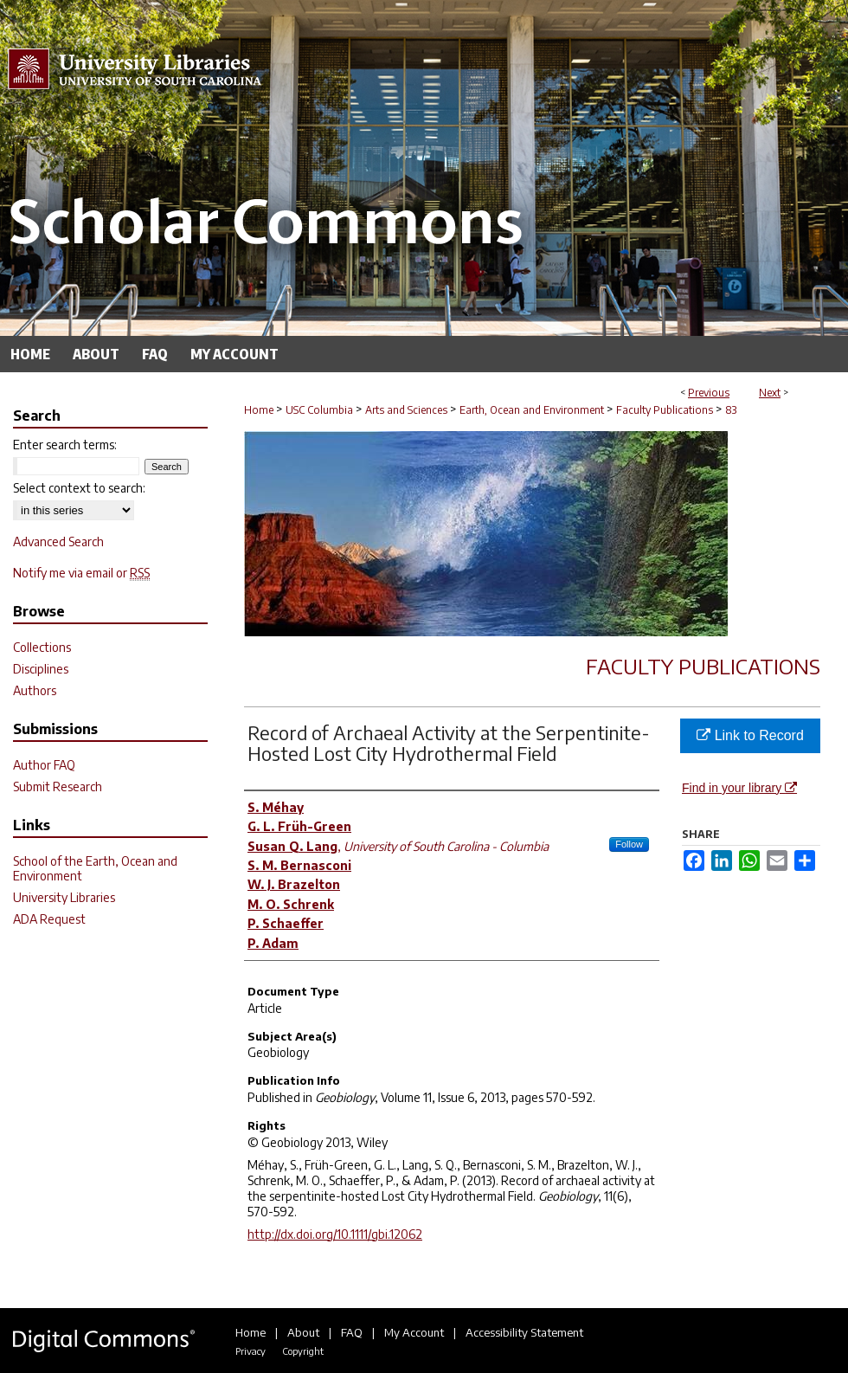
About (303, 1332)
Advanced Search (58, 541)
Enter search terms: (65, 444)
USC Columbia (319, 409)
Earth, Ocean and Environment (531, 409)
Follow (629, 844)
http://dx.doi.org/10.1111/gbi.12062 (334, 1234)
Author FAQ (44, 764)
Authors (34, 690)
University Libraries (64, 897)
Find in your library (739, 788)
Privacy (250, 1351)
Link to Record (750, 735)
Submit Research (57, 786)
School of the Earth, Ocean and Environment (95, 868)
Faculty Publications (664, 409)
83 (730, 409)
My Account (414, 1332)
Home (258, 409)
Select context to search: (79, 487)
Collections (42, 647)
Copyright (303, 1351)
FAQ (352, 1332)
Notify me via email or (81, 572)
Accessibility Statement (524, 1332)
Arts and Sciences (406, 409)
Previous (708, 392)
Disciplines (40, 668)
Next (770, 392)
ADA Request (49, 919)
